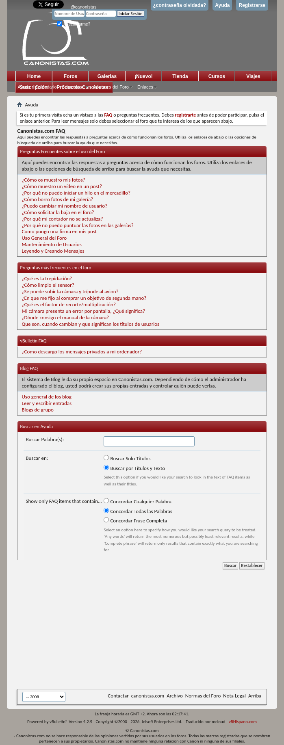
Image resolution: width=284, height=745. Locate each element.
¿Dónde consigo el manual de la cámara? (65, 317)
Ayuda (222, 5)
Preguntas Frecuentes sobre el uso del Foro (62, 151)
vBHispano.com (243, 721)
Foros (70, 76)
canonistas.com (147, 696)
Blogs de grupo (37, 410)
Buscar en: (37, 458)
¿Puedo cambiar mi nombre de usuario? (64, 206)
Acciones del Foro (111, 86)
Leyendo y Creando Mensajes (53, 251)
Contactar (118, 696)
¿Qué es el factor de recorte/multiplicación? (68, 304)
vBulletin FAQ (33, 341)
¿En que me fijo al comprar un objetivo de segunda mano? (84, 298)
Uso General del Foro (44, 238)
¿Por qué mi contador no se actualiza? (62, 219)
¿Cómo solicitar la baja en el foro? (58, 212)
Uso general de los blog (46, 397)
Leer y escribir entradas (47, 403)
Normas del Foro (203, 696)
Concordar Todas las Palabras (138, 511)
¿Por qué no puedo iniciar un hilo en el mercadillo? (76, 193)
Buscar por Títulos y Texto (134, 468)
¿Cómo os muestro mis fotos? (53, 180)
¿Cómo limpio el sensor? (48, 285)
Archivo (175, 696)
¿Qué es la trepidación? (47, 278)
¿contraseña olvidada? (179, 5)
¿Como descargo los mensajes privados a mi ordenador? (82, 352)
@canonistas (84, 6)
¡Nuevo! (143, 76)
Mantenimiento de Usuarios (51, 244)
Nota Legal (234, 696)
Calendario (45, 86)
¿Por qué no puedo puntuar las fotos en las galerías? (77, 225)
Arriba (255, 696)
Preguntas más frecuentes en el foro (55, 268)
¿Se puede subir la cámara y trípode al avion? (70, 291)
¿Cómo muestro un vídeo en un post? (62, 186)
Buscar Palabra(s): (45, 439)
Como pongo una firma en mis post (59, 231)
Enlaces (145, 86)
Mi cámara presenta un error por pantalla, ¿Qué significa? (83, 311)
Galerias (107, 76)
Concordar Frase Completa (135, 520)
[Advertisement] (150, 628)
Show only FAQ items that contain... (64, 501)
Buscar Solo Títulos (127, 458)
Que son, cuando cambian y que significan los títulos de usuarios (90, 324)
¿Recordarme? (73, 24)
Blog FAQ (29, 368)
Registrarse (251, 5)
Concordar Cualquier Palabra (137, 501)
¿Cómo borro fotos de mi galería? (57, 199)
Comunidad (73, 86)
